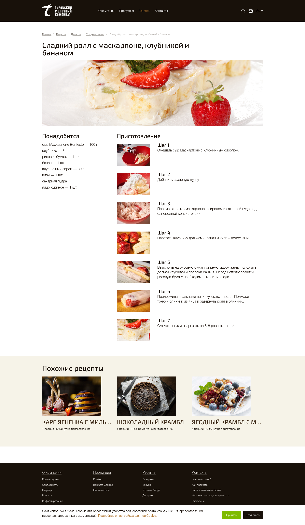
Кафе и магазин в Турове (206, 490)
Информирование (52, 501)
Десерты (148, 495)
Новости (47, 495)
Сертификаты (50, 484)
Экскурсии (198, 501)
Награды (47, 490)
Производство (50, 479)
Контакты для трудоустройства (210, 495)
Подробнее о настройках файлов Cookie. (127, 516)
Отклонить (253, 515)
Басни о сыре (101, 490)
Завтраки (148, 479)
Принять (231, 515)
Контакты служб (201, 479)
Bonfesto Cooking (103, 484)
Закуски (147, 484)
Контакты (161, 11)
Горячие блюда (151, 490)
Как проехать (200, 484)
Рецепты (144, 11)
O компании (106, 11)
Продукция (126, 11)
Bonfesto (98, 479)
